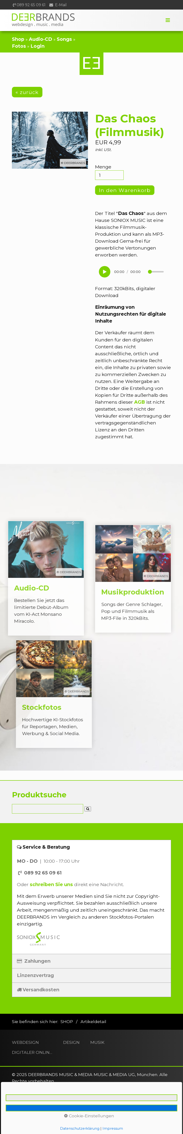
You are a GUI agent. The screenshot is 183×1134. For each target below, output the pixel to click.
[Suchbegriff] (47, 809)
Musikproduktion (133, 590)
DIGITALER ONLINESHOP (32, 1052)
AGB (139, 402)
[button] (27, 92)
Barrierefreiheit (92, 1129)
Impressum (64, 1122)
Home (21, 1122)
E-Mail (61, 5)
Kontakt (39, 1122)
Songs (64, 39)
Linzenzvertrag (35, 975)
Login (37, 46)
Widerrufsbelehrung (145, 1122)
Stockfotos (66, 694)
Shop (18, 39)
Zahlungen (34, 961)
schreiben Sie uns (51, 884)
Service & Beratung (43, 847)
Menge (109, 172)
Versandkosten (38, 990)
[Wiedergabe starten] (104, 271)
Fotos (19, 46)
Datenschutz (93, 1122)
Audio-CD (40, 39)
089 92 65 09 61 (31, 5)
